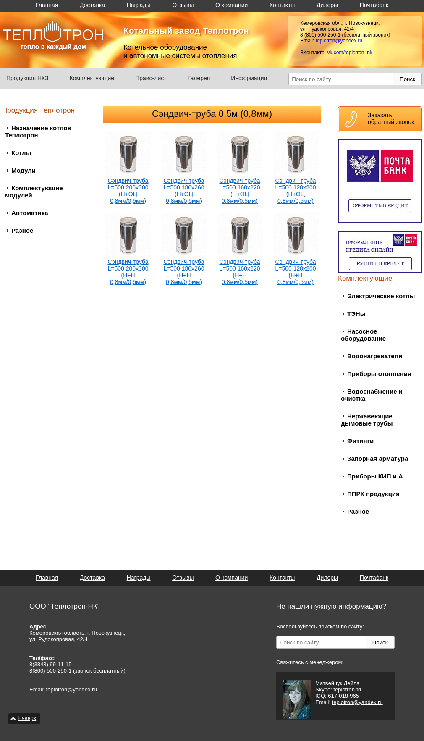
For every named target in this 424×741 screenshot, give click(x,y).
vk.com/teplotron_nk (349, 52)
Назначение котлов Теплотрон (38, 131)
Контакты (282, 5)
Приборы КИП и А (375, 476)
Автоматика (29, 212)
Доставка (92, 5)
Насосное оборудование (363, 335)
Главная (47, 5)
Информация (249, 78)
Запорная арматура (377, 458)
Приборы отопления (379, 373)
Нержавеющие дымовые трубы (367, 420)
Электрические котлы (381, 296)
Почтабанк (374, 5)
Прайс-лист (151, 78)
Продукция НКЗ (27, 78)
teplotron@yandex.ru (339, 41)
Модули (23, 170)
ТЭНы (356, 313)
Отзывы (183, 5)
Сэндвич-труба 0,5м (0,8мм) (212, 113)
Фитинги (360, 440)
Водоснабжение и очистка (372, 395)
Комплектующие (92, 78)
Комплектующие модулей (34, 191)
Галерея (199, 78)
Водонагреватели (374, 356)
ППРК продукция (373, 493)
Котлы (21, 152)
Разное (22, 230)
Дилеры (327, 5)
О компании (231, 5)
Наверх (27, 718)
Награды (139, 5)
